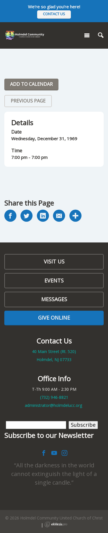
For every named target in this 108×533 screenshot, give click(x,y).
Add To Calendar (31, 84)
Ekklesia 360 (55, 524)
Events (54, 280)
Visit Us (54, 261)
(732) (54, 397)
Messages (54, 299)
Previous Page (28, 101)
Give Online (54, 317)
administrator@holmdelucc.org (53, 405)
